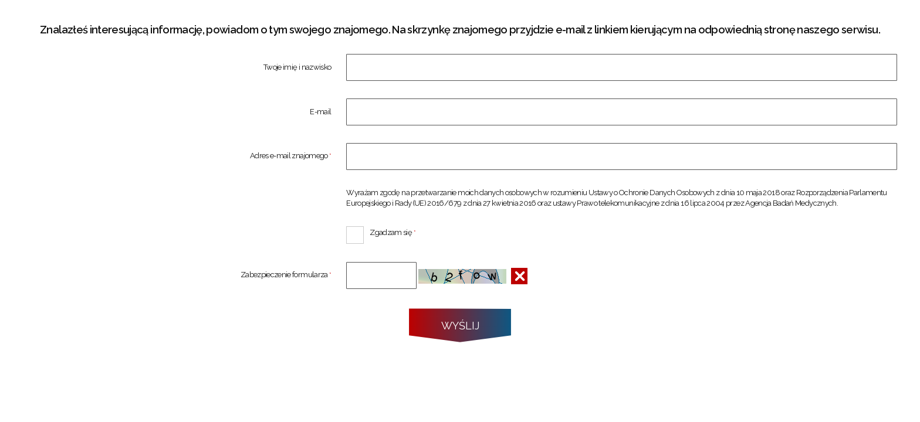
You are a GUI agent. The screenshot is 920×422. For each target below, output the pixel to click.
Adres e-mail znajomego (177, 156)
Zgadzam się (380, 231)
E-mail (320, 112)
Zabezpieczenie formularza (177, 275)
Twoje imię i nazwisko (297, 68)
